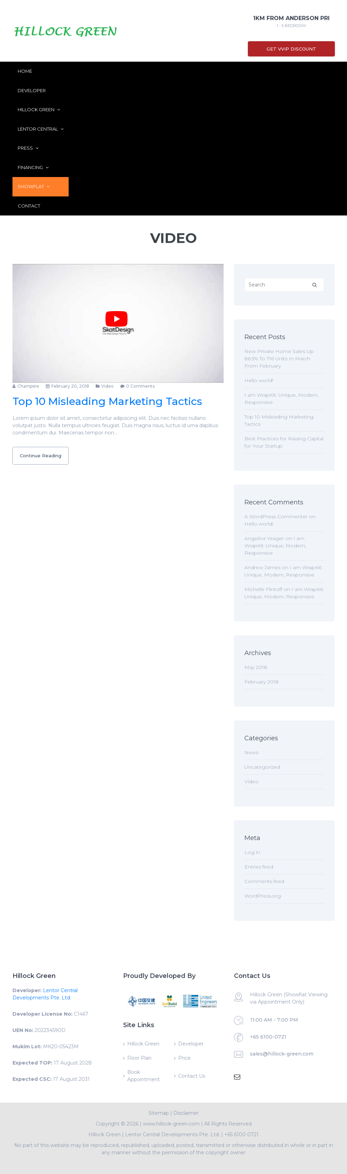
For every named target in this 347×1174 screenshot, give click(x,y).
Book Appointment (143, 1076)
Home (25, 71)
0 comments (140, 386)
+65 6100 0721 (241, 1134)
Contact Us (191, 1076)
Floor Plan (139, 1058)
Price (184, 1058)
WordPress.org (262, 896)
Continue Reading (40, 455)
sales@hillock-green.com (281, 1054)
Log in (252, 852)
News (251, 752)
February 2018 (261, 682)
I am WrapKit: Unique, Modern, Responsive (275, 545)
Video (107, 386)
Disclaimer (186, 1113)
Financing (33, 167)
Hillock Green (39, 109)
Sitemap (158, 1113)
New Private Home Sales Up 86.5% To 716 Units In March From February (279, 358)
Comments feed (264, 881)
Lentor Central (40, 129)
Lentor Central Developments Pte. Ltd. (172, 1134)
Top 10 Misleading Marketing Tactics (107, 401)
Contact (29, 206)
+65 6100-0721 (268, 1037)
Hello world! (258, 380)
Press (28, 148)
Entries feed (258, 867)
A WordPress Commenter (275, 516)
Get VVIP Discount (291, 49)
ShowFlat (34, 186)
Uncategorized (262, 767)
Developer (32, 90)
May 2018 (255, 667)
